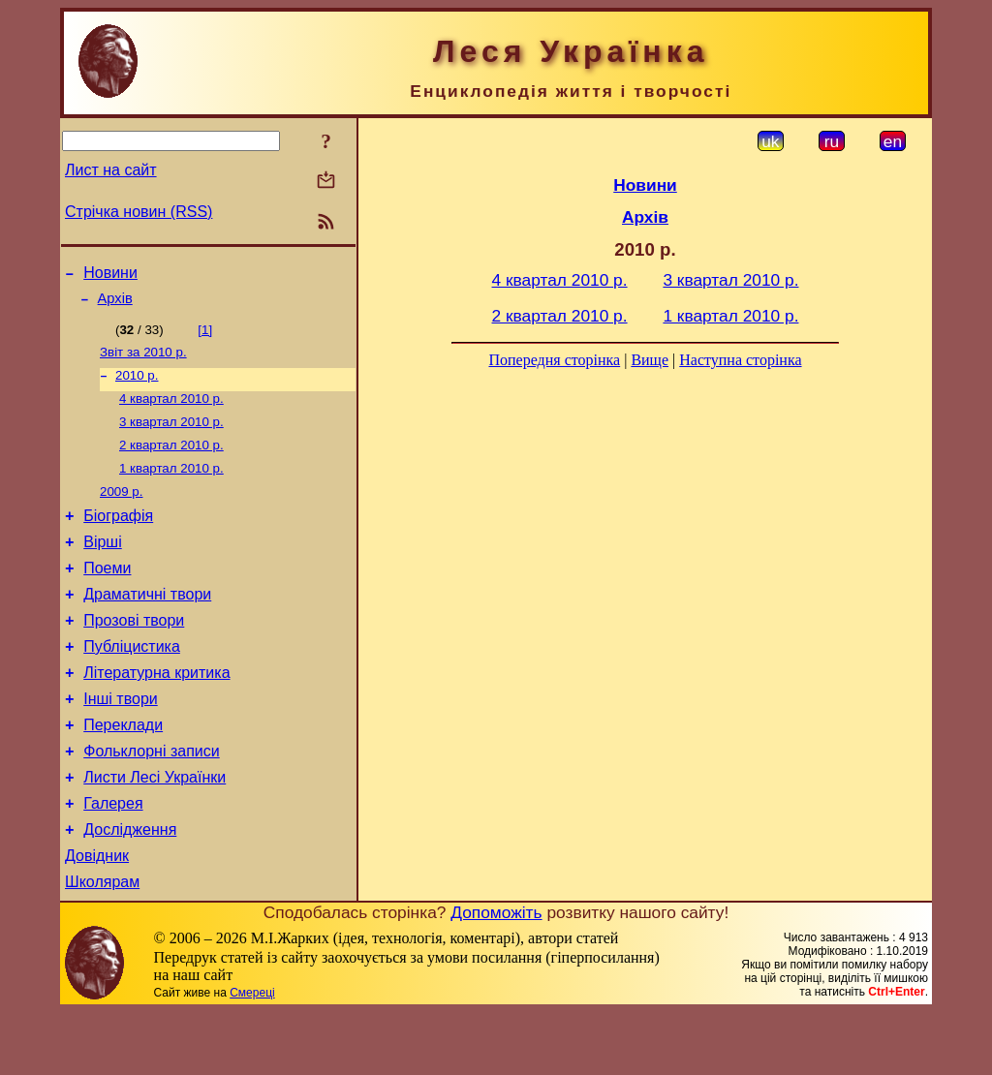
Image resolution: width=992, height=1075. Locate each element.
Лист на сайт (111, 170)
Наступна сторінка (740, 360)
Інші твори (120, 741)
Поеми (107, 596)
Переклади (123, 770)
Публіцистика (131, 683)
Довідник (97, 915)
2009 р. (121, 511)
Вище (649, 360)
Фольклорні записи (151, 799)
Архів (115, 304)
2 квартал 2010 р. (171, 460)
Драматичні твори (147, 625)
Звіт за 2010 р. (143, 360)
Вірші (102, 567)
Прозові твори (133, 654)
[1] (205, 335)
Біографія (118, 538)
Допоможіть (496, 975)
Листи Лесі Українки (154, 828)
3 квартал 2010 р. (171, 435)
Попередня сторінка (554, 360)
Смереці (252, 1055)
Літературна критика (156, 712)
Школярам (102, 945)
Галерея (112, 857)
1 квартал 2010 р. (171, 485)
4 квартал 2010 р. (171, 410)
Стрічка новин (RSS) (138, 211)
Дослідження (129, 886)
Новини (110, 275)
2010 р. (136, 385)
